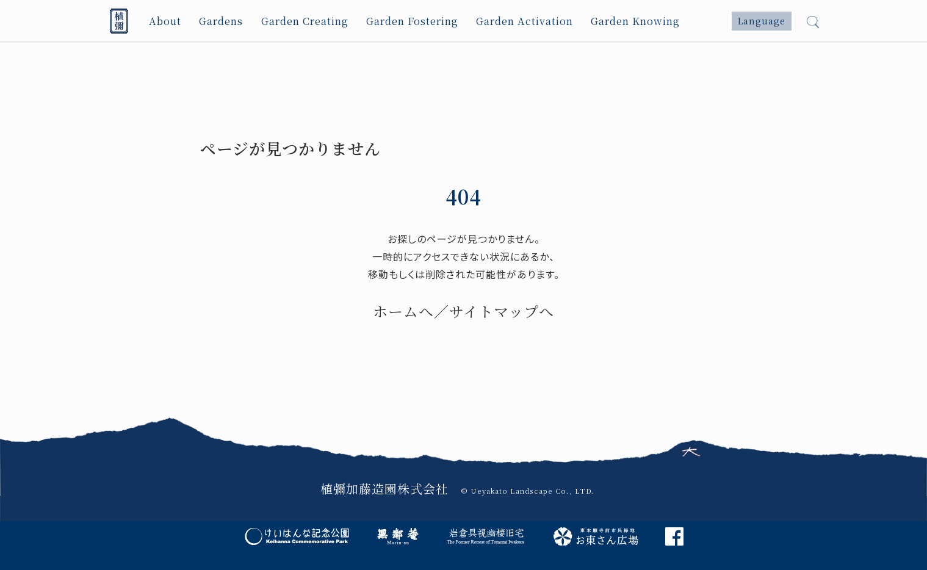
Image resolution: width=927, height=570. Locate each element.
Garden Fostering (413, 21)
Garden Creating (305, 21)
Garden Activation (526, 21)
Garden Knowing (637, 21)
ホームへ (403, 311)
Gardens (221, 21)
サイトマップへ (501, 311)
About (165, 21)
